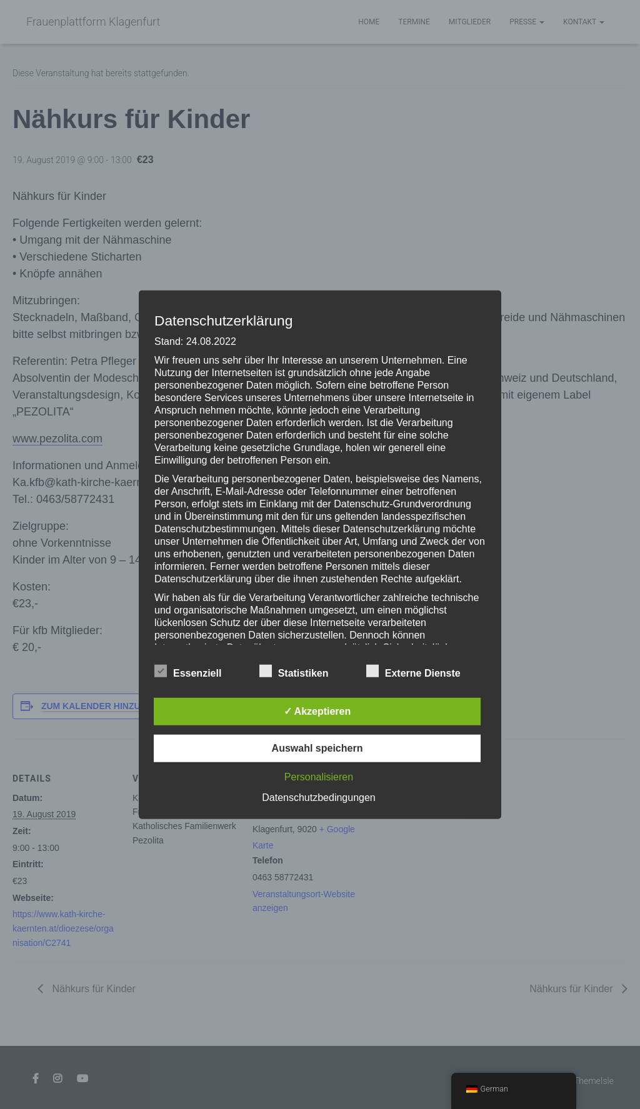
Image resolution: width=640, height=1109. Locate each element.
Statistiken (294, 672)
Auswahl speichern (317, 748)
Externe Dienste (413, 672)
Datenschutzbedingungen (318, 797)
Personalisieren (318, 777)
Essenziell (187, 672)
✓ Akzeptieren (317, 711)
